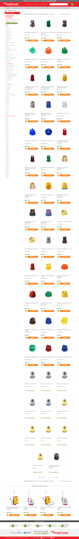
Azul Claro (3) (8, 87)
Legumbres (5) (8, 35)
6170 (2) (7, 174)
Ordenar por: (45, 14)
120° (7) (7, 111)
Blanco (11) (8, 89)
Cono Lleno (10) (9, 79)
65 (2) (7, 119)
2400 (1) (7, 162)
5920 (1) (7, 173)
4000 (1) (7, 170)
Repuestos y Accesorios (31, 8)
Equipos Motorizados (18, 8)
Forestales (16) (8, 31)
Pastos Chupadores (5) (10, 42)
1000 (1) (7, 146)
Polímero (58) (8, 61)
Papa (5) (7, 39)
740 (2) (7, 139)
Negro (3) (7, 99)
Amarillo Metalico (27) (10, 84)
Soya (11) (7, 46)
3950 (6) (7, 169)
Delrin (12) (8, 56)
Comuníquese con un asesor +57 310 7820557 (35, 4)
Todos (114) (8, 48)
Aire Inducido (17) (9, 72)
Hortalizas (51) (8, 34)
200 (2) (7, 123)
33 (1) (7, 117)
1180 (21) (7, 147)
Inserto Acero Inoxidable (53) (11, 57)
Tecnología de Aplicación (45, 8)
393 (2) (7, 130)
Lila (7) (7, 96)
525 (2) (7, 133)
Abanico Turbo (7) (9, 71)
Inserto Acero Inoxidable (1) (11, 94)
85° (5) (7, 107)
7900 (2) (7, 177)
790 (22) (7, 142)
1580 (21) (7, 153)
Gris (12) (7, 92)
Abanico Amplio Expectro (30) (11, 65)
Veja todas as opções (12, 23)
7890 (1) (7, 176)
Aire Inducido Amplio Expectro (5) (12, 74)
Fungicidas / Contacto (20, 10)
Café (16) (7, 28)
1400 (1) (7, 150)
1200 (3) (7, 149)
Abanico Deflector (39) (10, 67)
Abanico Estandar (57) (10, 69)
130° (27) (7, 112)
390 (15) (7, 129)
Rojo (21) (7, 100)
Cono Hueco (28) (9, 78)
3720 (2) (7, 167)
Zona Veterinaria (66, 8)
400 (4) (7, 132)
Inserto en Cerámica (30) (10, 59)
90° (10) (7, 108)
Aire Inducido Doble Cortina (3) (11, 75)
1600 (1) (7, 154)
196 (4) (7, 122)
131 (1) (7, 120)
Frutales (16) (8, 32)
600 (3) (7, 136)
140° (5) (7, 114)
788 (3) (7, 140)
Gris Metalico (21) (9, 93)
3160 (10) (7, 164)
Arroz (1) (7, 26)
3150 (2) (7, 163)
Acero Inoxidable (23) (9, 54)
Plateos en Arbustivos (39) (10, 45)
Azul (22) (7, 86)
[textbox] (58, 4)
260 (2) (7, 125)
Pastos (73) (8, 41)
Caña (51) (7, 29)
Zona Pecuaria (56, 8)
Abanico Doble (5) (9, 68)
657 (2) (7, 137)
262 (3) (7, 126)
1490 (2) (7, 152)
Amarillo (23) (8, 83)
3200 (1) (7, 166)
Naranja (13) (8, 97)
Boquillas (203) (9, 18)
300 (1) (7, 127)
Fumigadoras (7, 8)
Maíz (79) (7, 36)
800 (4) (7, 143)
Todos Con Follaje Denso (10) (11, 49)
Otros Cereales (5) (9, 38)
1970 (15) (7, 156)
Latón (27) (7, 60)
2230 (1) (7, 159)
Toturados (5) (8, 51)
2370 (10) (7, 160)
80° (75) (7, 105)
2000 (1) (7, 157)
